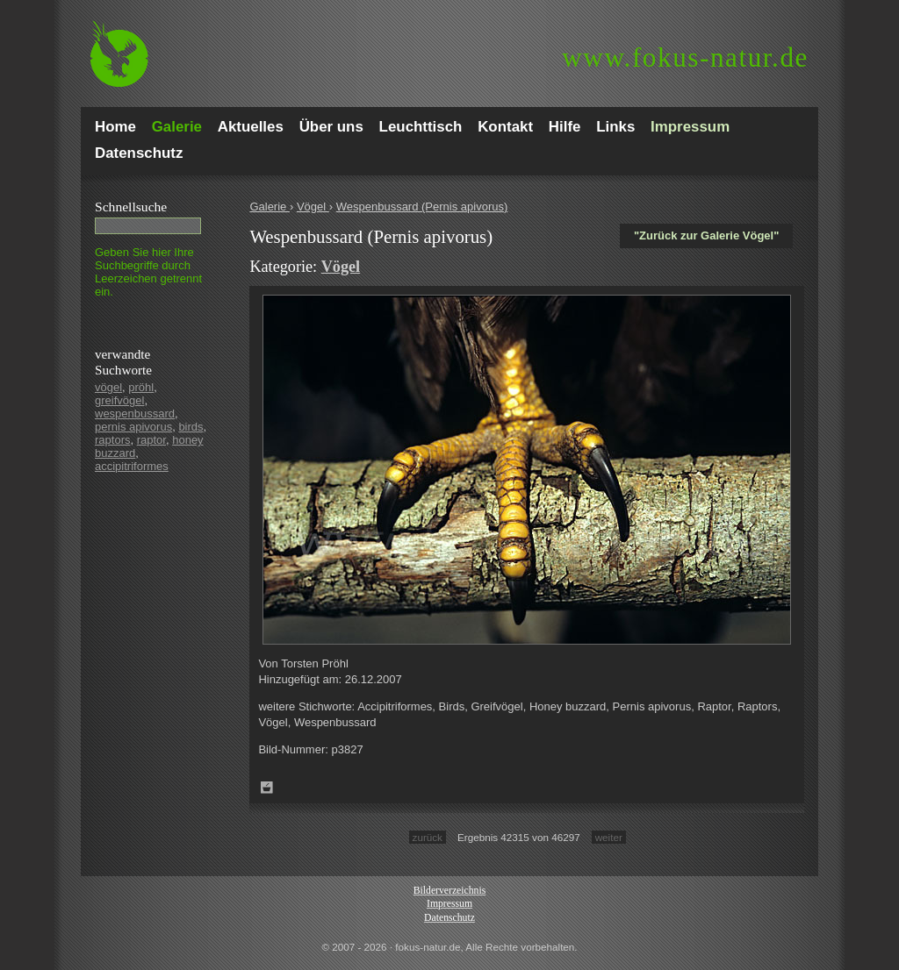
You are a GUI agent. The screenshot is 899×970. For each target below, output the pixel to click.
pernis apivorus (133, 426)
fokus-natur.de (685, 57)
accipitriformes (132, 466)
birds (190, 426)
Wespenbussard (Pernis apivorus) (422, 206)
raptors (112, 439)
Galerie (269, 206)
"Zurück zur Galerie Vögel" (706, 235)
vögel (108, 387)
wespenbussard (135, 413)
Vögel (313, 206)
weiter (608, 837)
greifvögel (119, 400)
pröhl (141, 387)
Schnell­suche (131, 206)
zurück (427, 837)
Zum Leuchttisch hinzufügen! (267, 787)
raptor (151, 439)
